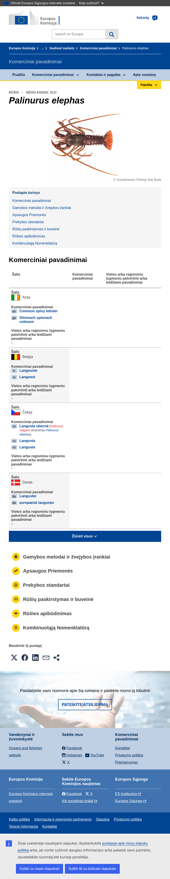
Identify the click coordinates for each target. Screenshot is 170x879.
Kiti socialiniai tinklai (77, 801)
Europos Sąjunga (128, 801)
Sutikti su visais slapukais (39, 869)
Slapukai (102, 819)
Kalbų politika (19, 819)
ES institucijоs (126, 794)
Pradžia (18, 75)
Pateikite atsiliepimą (85, 704)
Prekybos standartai (28, 222)
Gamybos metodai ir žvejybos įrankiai (41, 208)
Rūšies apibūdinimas (28, 236)
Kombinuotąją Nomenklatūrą (34, 243)
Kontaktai (122, 748)
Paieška (111, 34)
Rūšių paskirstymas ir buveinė (36, 229)
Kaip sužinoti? (91, 3)
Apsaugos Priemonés (29, 215)
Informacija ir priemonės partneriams (63, 819)
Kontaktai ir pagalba (103, 75)
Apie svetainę (144, 75)
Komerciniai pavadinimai (98, 48)
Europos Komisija (22, 48)
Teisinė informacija (23, 826)
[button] (14, 657)
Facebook (72, 794)
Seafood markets (62, 48)
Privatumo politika (129, 755)
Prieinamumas (126, 762)
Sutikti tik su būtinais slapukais (92, 869)
